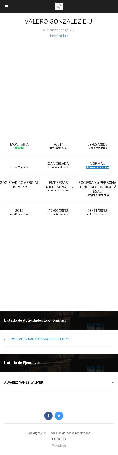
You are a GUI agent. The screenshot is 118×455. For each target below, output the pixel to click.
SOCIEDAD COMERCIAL (19, 184)
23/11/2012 (97, 212)
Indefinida (58, 36)
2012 (19, 212)
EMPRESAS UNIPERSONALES (58, 186)
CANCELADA (58, 165)
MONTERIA (19, 145)
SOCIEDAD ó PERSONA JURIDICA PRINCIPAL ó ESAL (97, 188)
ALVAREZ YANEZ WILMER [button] (59, 382)
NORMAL (97, 165)
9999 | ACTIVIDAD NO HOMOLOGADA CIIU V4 (37, 339)
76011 (58, 145)
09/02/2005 (97, 145)
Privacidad (59, 445)
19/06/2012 (58, 212)
